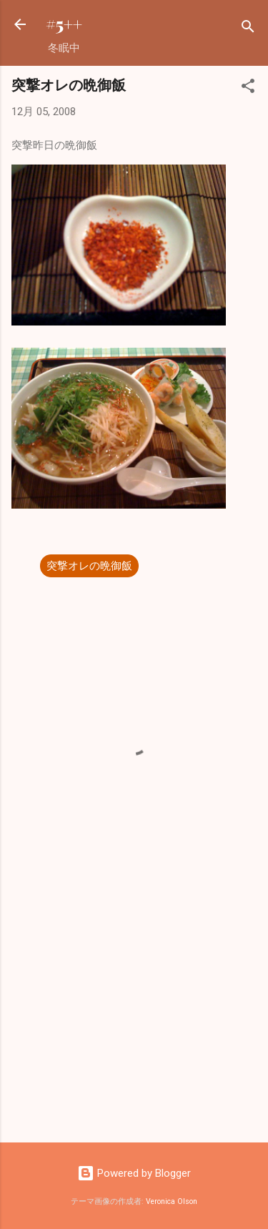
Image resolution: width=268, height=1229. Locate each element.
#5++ (64, 24)
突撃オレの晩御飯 (89, 565)
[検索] (248, 29)
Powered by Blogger (134, 1173)
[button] (248, 88)
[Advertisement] (134, 1019)
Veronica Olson (171, 1201)
